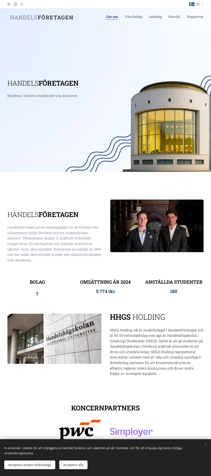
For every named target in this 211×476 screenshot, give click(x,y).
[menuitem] (177, 17)
